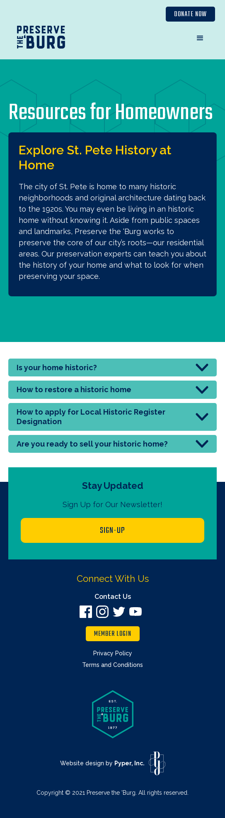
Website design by (102, 763)
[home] (41, 39)
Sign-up (112, 530)
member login (112, 634)
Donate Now (190, 14)
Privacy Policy (112, 653)
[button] (200, 38)
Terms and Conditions (112, 665)
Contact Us (112, 597)
